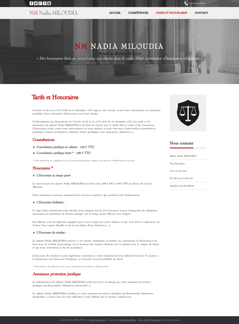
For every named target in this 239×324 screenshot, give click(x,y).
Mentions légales (97, 320)
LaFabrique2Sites (127, 320)
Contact (201, 13)
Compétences (138, 13)
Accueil (115, 13)
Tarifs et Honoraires (171, 13)
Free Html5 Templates (149, 320)
